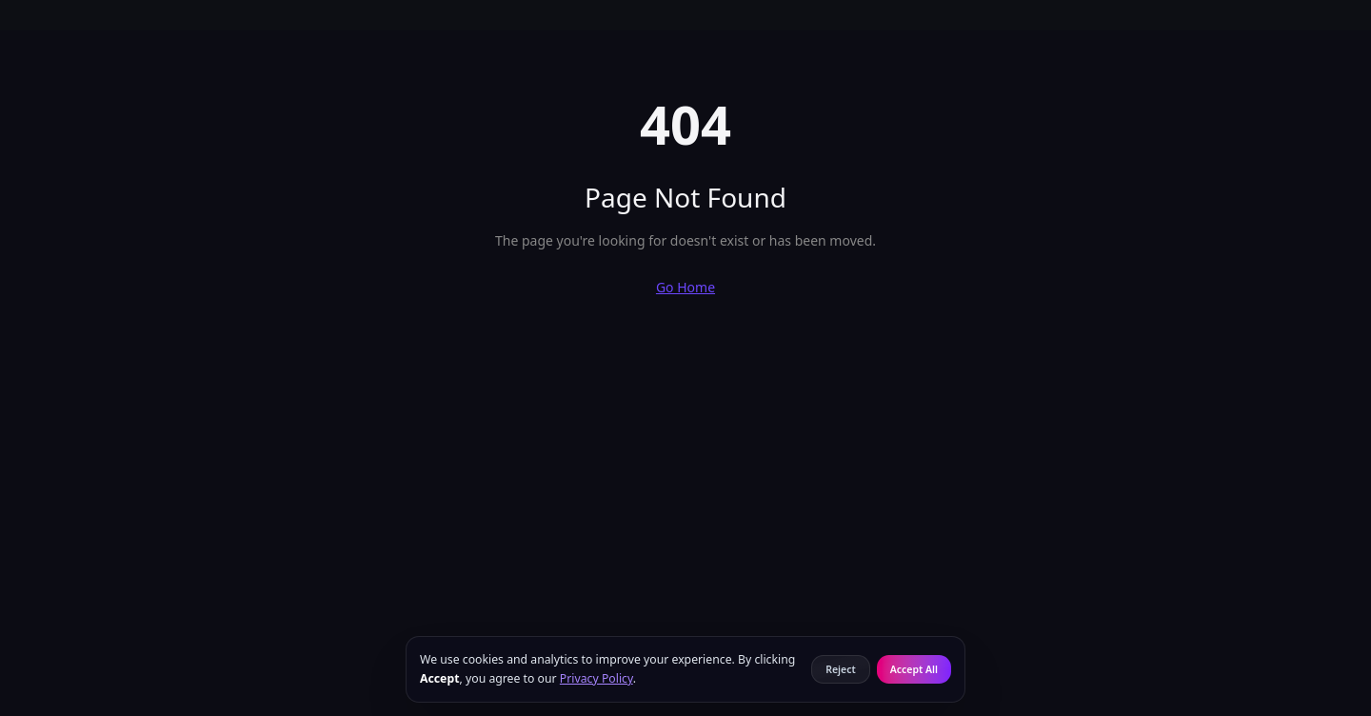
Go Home (685, 287)
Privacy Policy (596, 678)
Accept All (914, 669)
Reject (840, 669)
